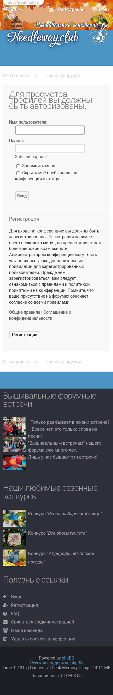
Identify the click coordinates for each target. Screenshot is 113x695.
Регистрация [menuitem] (71, 9)
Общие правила (24, 312)
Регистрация (24, 334)
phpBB (68, 658)
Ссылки (6, 9)
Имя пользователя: (28, 122)
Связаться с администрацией (42, 622)
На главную (15, 75)
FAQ (15, 613)
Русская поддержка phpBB (56, 662)
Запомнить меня (35, 165)
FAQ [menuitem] (17, 9)
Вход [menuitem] (102, 9)
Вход (16, 597)
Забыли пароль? (31, 156)
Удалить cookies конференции (43, 639)
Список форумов (63, 75)
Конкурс (65, 513)
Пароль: (17, 140)
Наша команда (27, 630)
